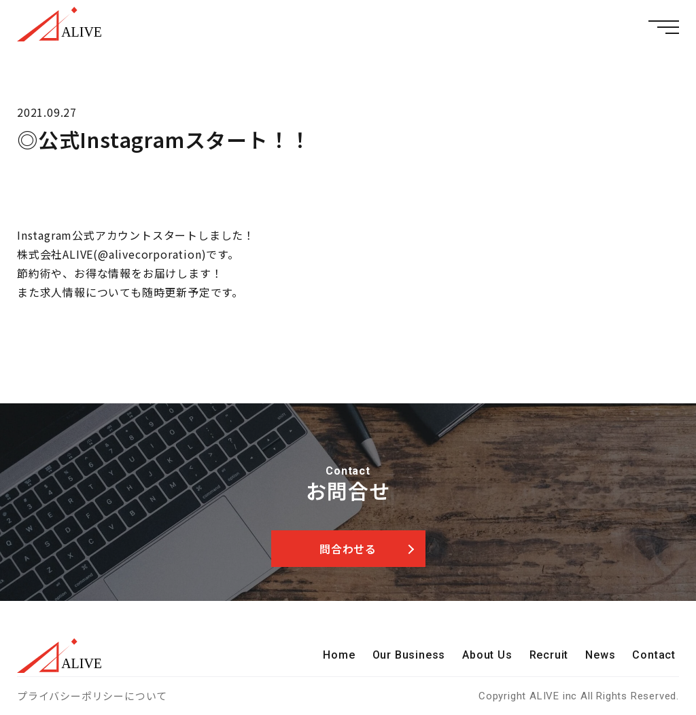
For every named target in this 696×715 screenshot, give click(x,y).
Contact (654, 654)
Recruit (549, 654)
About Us (487, 654)
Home (339, 654)
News (600, 654)
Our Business (409, 654)
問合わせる (348, 548)
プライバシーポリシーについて (92, 696)
